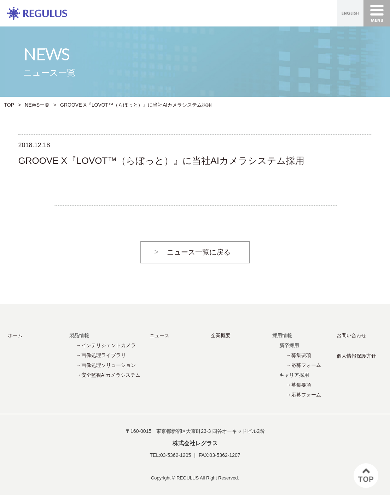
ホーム (15, 335)
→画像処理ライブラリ (101, 355)
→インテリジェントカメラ (106, 345)
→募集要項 (298, 355)
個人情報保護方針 (356, 356)
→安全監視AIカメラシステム (108, 375)
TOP (9, 105)
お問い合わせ (351, 335)
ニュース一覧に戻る (199, 252)
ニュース (159, 335)
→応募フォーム (303, 365)
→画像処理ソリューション (106, 365)
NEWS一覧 (37, 105)
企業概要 (221, 335)
